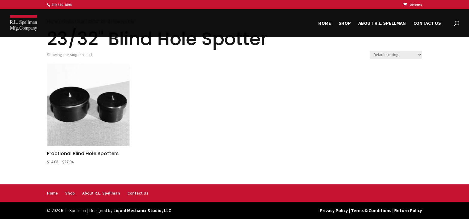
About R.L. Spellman (382, 23)
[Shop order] (396, 55)
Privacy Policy (334, 210)
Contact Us (427, 23)
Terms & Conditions (371, 210)
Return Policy (408, 210)
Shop (345, 23)
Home (324, 23)
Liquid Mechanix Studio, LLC (142, 210)
